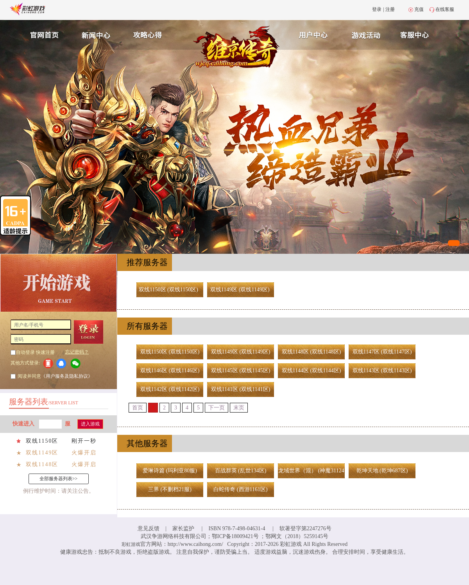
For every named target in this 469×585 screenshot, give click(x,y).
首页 (137, 408)
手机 (48, 363)
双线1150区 (42, 441)
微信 (77, 363)
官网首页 (41, 34)
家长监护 (183, 528)
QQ (63, 363)
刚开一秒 (84, 441)
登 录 (91, 332)
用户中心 (313, 34)
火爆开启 (84, 453)
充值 (419, 9)
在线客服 (444, 9)
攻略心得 (148, 34)
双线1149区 (42, 453)
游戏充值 (366, 34)
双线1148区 (42, 464)
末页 (238, 408)
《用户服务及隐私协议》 (67, 376)
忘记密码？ (77, 352)
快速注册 (45, 352)
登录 (376, 9)
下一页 (216, 408)
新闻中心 (94, 34)
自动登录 (25, 352)
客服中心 (420, 34)
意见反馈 (148, 528)
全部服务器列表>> (58, 478)
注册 (390, 9)
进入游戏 (90, 424)
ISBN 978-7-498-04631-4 (236, 528)
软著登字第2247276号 (305, 528)
